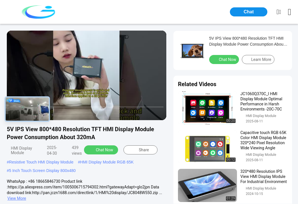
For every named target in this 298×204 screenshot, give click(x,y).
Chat (249, 11)
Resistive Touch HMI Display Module (41, 162)
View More (16, 198)
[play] (86, 75)
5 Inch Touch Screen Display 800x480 (42, 170)
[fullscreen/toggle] (159, 113)
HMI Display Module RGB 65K (107, 162)
